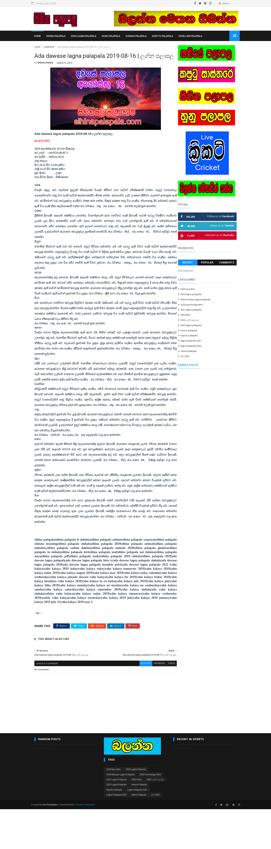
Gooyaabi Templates (87, 844)
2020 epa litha (187, 289)
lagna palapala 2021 (191, 341)
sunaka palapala (139, 36)
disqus (164, 703)
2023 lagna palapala (191, 325)
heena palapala (188, 330)
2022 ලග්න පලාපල (189, 320)
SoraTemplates (53, 844)
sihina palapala (59, 36)
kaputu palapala (165, 36)
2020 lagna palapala (86, 36)
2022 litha (185, 315)
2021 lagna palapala (191, 310)
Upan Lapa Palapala (193, 36)
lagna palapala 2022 (191, 346)
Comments (227, 263)
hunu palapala (114, 36)
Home (40, 36)
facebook (151, 703)
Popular (207, 263)
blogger (138, 703)
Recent (187, 263)
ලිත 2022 (184, 356)
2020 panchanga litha (191, 305)
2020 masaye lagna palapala (195, 299)
